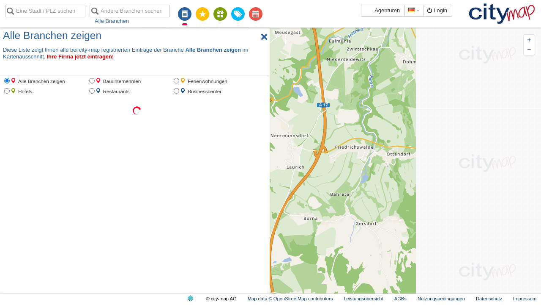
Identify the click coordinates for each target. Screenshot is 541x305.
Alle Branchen (112, 21)
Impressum (524, 298)
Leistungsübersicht (363, 298)
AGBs (400, 298)
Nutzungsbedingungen (441, 298)
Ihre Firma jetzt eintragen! (80, 56)
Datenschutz (489, 298)
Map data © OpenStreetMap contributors (290, 298)
